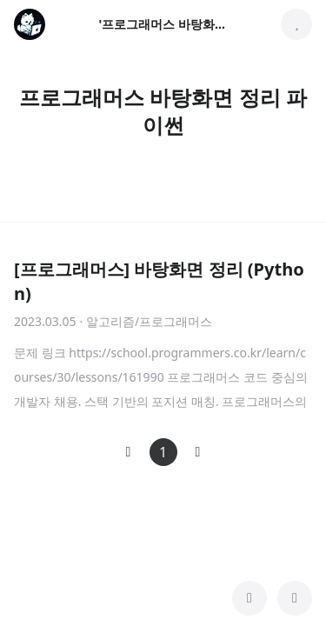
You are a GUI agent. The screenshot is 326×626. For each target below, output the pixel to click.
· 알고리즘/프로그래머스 (146, 321)
